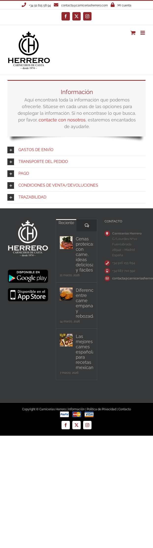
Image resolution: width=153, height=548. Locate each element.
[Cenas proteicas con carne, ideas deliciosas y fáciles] (66, 242)
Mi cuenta (124, 5)
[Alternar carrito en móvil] (133, 32)
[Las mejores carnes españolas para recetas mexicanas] (66, 340)
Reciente (66, 222)
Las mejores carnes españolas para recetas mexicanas (84, 352)
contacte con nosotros (62, 119)
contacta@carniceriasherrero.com (84, 5)
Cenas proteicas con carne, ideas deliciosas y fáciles (84, 254)
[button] (76, 150)
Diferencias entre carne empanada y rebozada (84, 303)
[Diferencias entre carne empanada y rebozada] (66, 294)
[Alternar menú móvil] (143, 32)
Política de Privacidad (101, 409)
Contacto (124, 409)
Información (76, 409)
